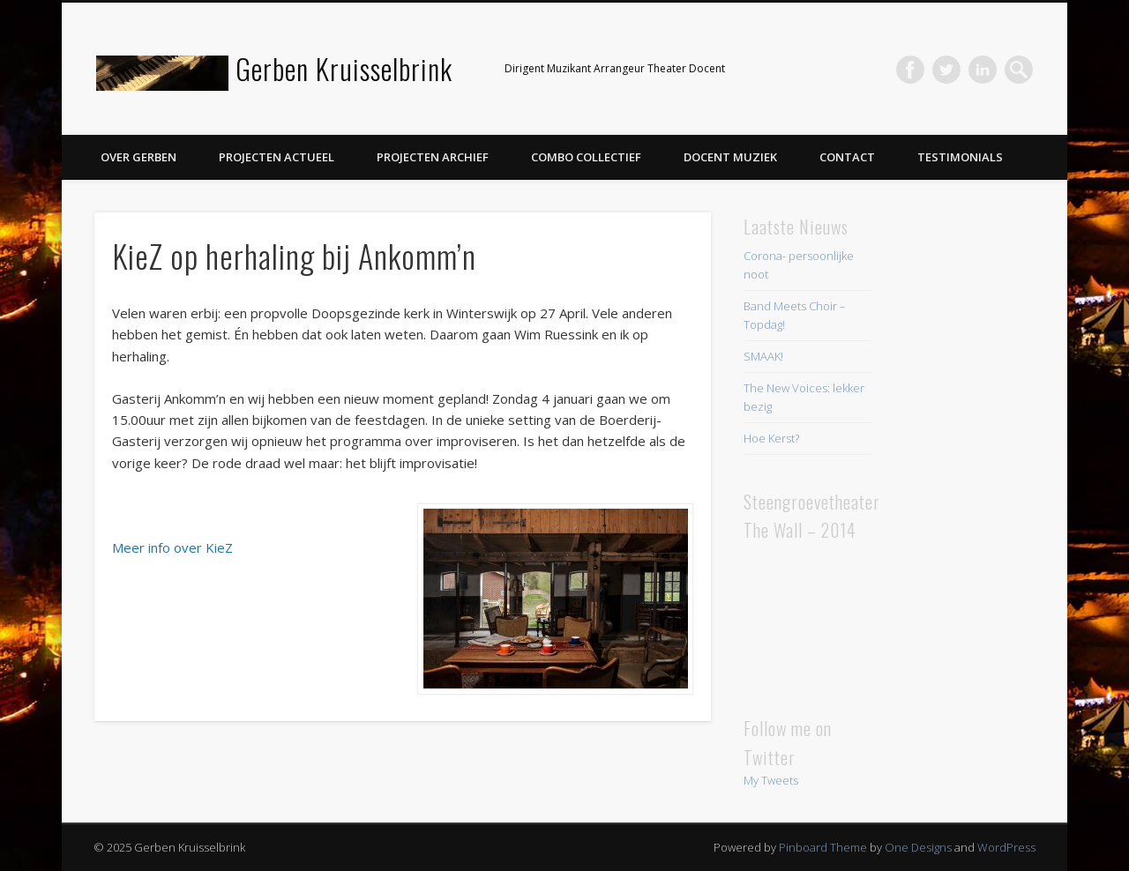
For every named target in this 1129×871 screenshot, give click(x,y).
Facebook (910, 70)
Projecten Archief (433, 157)
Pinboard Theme (823, 847)
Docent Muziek (730, 157)
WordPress (1006, 847)
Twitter (946, 70)
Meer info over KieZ (172, 547)
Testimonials (960, 157)
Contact (847, 157)
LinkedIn (982, 70)
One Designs (918, 847)
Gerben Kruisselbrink (344, 68)
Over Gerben (138, 157)
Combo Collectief (586, 157)
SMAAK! (763, 356)
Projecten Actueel (276, 157)
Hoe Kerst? (771, 438)
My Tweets (771, 780)
